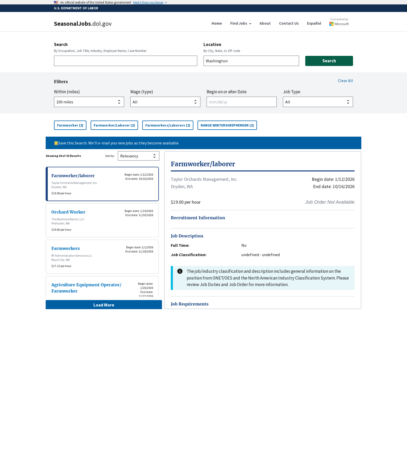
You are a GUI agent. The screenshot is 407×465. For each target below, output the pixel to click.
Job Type (291, 92)
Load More (103, 305)
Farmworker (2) (71, 125)
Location (212, 44)
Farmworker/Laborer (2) (116, 125)
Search (61, 44)
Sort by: (110, 156)
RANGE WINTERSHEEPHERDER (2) (229, 125)
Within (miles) (67, 92)
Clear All (345, 80)
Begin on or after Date (227, 92)
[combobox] (125, 61)
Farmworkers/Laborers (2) (169, 125)
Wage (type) (141, 92)
